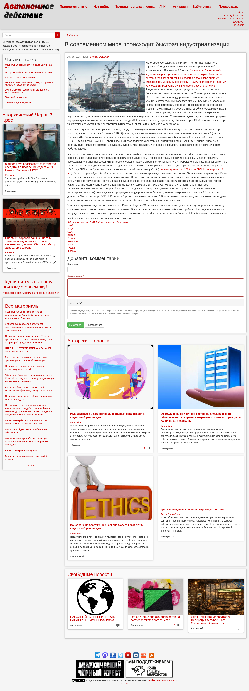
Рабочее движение (106, 222)
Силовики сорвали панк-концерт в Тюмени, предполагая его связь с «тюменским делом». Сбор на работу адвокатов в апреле (30, 242)
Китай (70, 225)
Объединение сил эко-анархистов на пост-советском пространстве (155, 618)
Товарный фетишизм (16, 97)
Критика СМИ (88, 222)
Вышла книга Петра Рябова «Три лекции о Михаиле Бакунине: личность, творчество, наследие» (27, 441)
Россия (71, 238)
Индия (70, 228)
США (69, 231)
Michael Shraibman (99, 56)
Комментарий (75, 276)
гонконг (71, 235)
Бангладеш (73, 241)
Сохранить (75, 325)
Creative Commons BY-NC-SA (162, 680)
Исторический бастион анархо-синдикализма (28, 72)
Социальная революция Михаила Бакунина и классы (28, 66)
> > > (31, 465)
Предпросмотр (94, 325)
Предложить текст (74, 6)
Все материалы (22, 306)
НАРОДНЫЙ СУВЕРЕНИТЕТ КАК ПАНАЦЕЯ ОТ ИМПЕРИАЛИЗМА (92, 618)
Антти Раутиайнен (170, 514)
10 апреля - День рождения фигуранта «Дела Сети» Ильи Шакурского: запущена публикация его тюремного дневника (29, 378)
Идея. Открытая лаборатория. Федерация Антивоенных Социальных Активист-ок (211, 620)
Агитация (180, 6)
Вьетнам (71, 251)
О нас (124, 683)
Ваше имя (72, 264)
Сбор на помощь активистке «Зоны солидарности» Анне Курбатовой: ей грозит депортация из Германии (27, 315)
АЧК (163, 6)
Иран (70, 244)
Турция (71, 247)
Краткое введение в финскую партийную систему (192, 509)
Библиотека (203, 6)
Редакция (10, 175)
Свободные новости (89, 574)
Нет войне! (102, 6)
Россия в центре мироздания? (20, 77)
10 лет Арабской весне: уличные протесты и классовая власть (28, 90)
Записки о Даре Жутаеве (18, 102)
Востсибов (75, 422)
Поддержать (228, 6)
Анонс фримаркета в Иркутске (21, 450)
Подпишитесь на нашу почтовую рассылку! (27, 284)
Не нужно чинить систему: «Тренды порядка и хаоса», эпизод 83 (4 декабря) (29, 83)
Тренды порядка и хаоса (135, 6)
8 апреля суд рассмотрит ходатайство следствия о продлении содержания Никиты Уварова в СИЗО (30, 167)
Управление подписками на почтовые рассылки (30, 293)
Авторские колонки (88, 340)
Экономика (122, 222)
